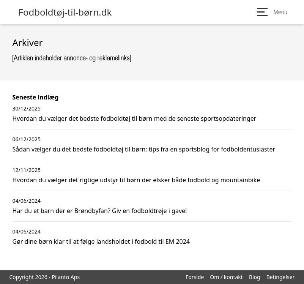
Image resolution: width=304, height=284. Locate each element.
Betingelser (280, 277)
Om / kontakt (226, 277)
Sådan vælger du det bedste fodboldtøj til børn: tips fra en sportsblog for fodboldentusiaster (144, 149)
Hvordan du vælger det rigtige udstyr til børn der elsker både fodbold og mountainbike (136, 180)
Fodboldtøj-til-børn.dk (65, 12)
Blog (254, 277)
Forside (195, 277)
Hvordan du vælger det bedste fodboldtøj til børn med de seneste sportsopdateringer (135, 118)
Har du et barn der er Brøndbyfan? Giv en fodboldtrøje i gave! (100, 211)
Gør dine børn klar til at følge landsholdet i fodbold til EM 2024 (101, 241)
